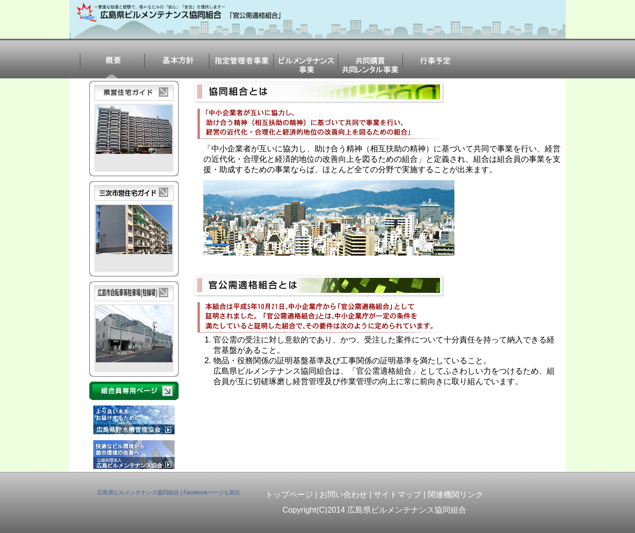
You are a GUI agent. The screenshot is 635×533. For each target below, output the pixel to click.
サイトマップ (397, 494)
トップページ (289, 494)
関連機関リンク (455, 494)
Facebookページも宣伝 (212, 492)
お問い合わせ (343, 494)
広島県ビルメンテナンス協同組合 (138, 492)
